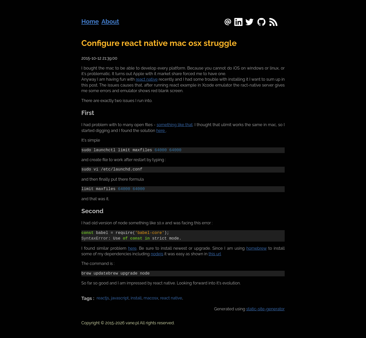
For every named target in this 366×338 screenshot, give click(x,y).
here (161, 130)
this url (215, 253)
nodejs (157, 253)
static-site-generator (265, 309)
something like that (175, 124)
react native (147, 79)
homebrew (256, 248)
